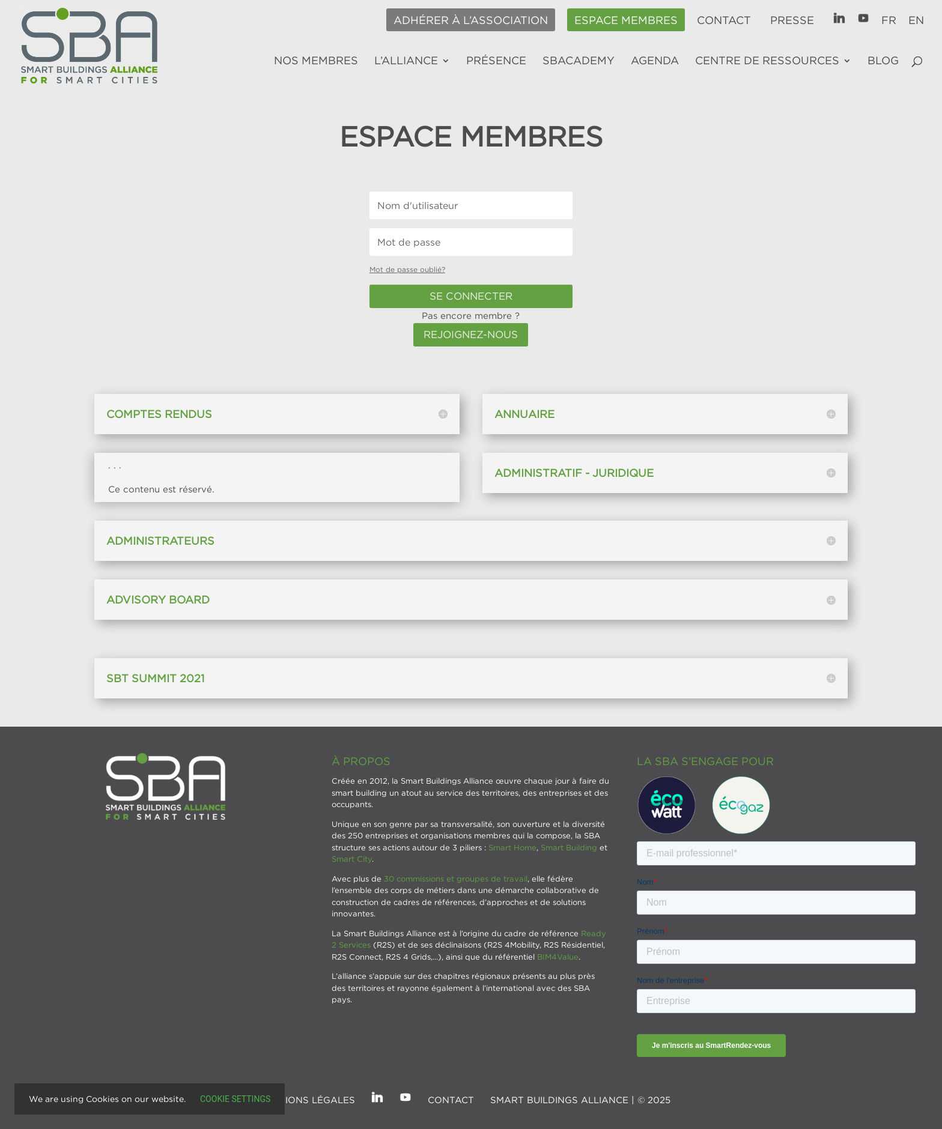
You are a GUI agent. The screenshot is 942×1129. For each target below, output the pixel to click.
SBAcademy (578, 61)
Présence (496, 61)
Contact (724, 20)
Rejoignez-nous (471, 334)
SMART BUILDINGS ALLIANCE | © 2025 (580, 1099)
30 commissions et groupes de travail (455, 878)
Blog (883, 61)
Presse (792, 20)
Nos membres (316, 61)
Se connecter (471, 296)
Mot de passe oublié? (407, 269)
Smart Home (512, 847)
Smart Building (569, 847)
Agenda (655, 61)
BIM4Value (558, 956)
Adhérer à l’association (471, 20)
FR (888, 20)
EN (916, 20)
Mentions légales (306, 1099)
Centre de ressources (767, 61)
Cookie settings (235, 1099)
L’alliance (406, 61)
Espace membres (626, 20)
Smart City (352, 859)
